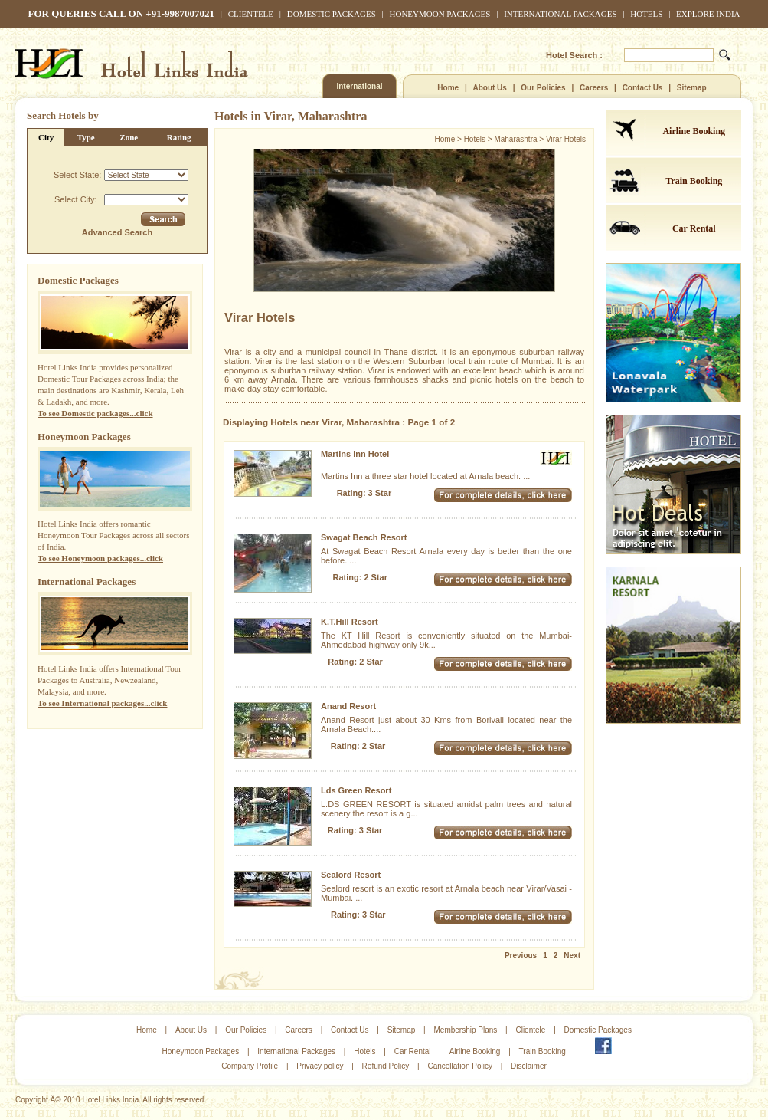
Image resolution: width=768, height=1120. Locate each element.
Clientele (250, 13)
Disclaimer (529, 1066)
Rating (179, 137)
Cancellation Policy (459, 1066)
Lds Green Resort (356, 790)
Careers (594, 88)
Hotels (646, 13)
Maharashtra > (520, 139)
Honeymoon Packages (440, 13)
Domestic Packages (331, 13)
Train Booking (693, 181)
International (359, 86)
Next (572, 955)
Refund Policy (386, 1066)
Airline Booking (693, 131)
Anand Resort (348, 706)
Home (448, 88)
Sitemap (692, 88)
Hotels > (479, 139)
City (46, 137)
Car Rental (694, 228)
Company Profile (249, 1066)
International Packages (560, 13)
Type (86, 137)
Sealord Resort (351, 874)
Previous (521, 955)
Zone (128, 137)
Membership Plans (465, 1030)
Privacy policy (319, 1066)
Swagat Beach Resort (364, 537)
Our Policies (543, 88)
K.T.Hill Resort (349, 621)
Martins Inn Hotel (355, 453)
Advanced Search (117, 232)
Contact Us (643, 88)
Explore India (708, 13)
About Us (489, 88)
